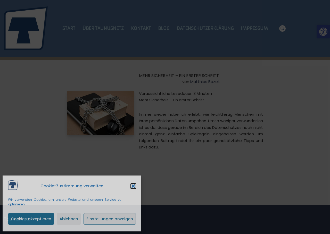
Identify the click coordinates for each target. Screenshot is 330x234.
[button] (133, 186)
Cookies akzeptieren (31, 219)
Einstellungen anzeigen (109, 219)
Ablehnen (69, 219)
